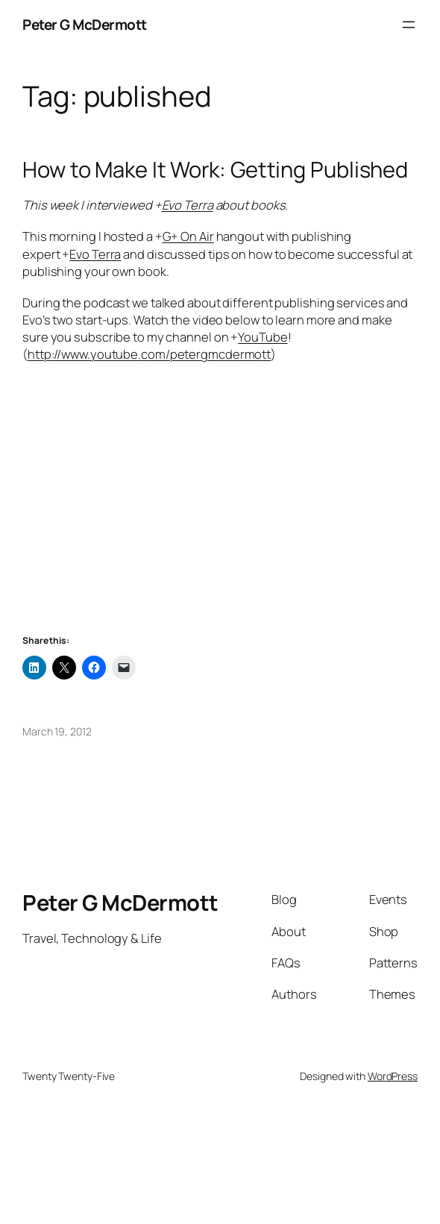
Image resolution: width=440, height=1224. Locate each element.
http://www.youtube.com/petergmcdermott (149, 354)
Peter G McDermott (84, 24)
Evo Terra (187, 204)
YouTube (262, 336)
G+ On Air (188, 236)
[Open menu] (409, 25)
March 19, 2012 (57, 731)
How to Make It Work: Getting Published (215, 169)
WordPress (393, 1076)
